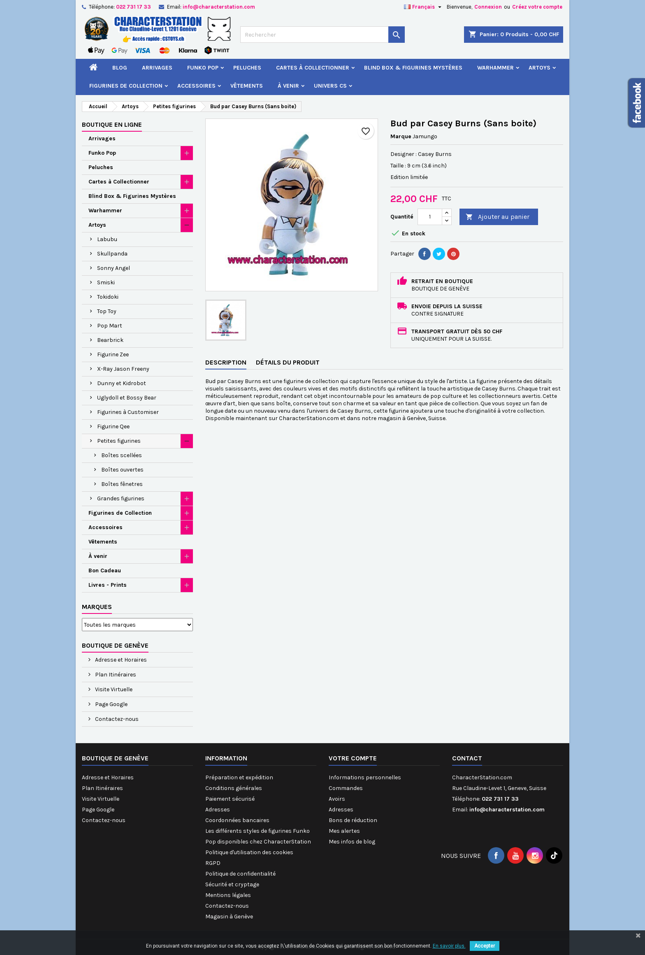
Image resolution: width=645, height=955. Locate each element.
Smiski (106, 282)
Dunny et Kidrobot (121, 383)
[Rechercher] (322, 34)
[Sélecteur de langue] (423, 7)
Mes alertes (344, 830)
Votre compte (353, 758)
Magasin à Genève (229, 916)
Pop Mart (109, 325)
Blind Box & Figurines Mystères (413, 67)
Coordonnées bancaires (237, 820)
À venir (288, 85)
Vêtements (246, 85)
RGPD (212, 863)
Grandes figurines (120, 498)
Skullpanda (112, 253)
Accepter (484, 946)
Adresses (217, 809)
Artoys (539, 67)
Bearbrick (110, 340)
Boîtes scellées (121, 455)
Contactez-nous (116, 719)
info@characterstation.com (219, 7)
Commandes (346, 788)
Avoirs (337, 798)
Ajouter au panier (497, 217)
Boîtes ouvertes (122, 469)
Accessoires (196, 85)
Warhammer (495, 67)
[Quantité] (430, 217)
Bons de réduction (353, 820)
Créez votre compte (537, 7)
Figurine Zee (113, 354)
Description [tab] (225, 362)
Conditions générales (233, 788)
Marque (400, 136)
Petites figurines (119, 440)
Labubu (107, 239)
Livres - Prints (107, 584)
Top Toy (106, 311)
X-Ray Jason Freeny (123, 368)
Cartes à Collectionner (312, 67)
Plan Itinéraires (115, 674)
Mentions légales (228, 895)
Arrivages (157, 67)
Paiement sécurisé (230, 798)
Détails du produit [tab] (288, 362)
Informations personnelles (365, 777)
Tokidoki (107, 296)
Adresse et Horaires (120, 659)
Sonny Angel (113, 268)
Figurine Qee (113, 426)
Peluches (247, 67)
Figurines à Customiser (128, 412)
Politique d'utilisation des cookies (249, 852)
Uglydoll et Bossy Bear (126, 397)
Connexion (488, 7)
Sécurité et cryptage (232, 884)
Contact (467, 758)
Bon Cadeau (104, 570)
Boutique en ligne (112, 124)
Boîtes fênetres (122, 484)
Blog (119, 67)
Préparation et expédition (239, 777)
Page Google (111, 704)
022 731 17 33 (133, 7)
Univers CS (330, 85)
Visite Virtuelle (113, 689)
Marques (97, 607)
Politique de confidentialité (240, 873)
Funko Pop (202, 67)
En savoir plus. (449, 946)
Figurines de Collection (125, 85)
